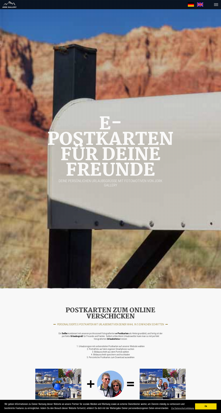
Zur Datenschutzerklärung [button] (182, 408)
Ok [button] (206, 406)
